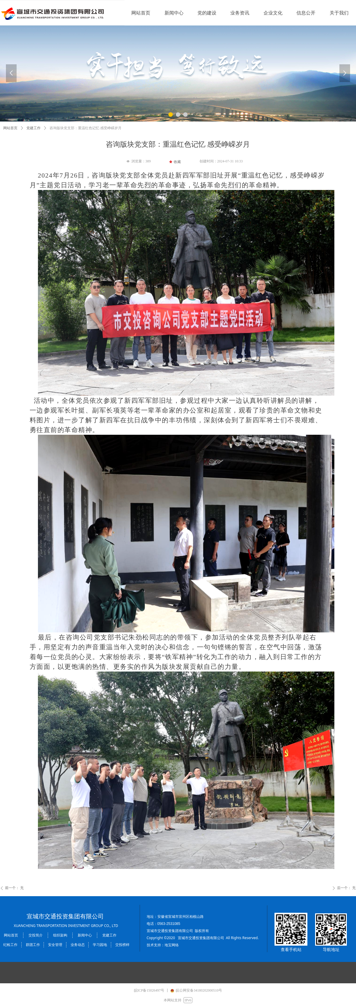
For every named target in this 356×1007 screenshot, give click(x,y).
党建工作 (33, 128)
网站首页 (10, 128)
